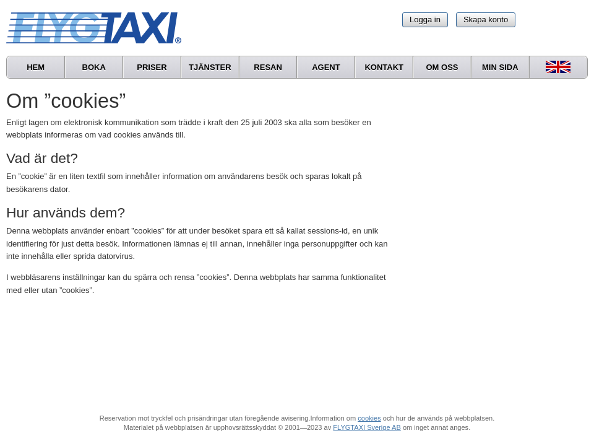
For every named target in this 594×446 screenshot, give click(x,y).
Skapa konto (485, 19)
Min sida (500, 67)
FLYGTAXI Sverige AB (367, 427)
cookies (369, 418)
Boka (94, 67)
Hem (36, 67)
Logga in (425, 19)
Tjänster (210, 67)
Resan (268, 67)
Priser (151, 67)
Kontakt (383, 67)
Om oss (442, 67)
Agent (326, 67)
